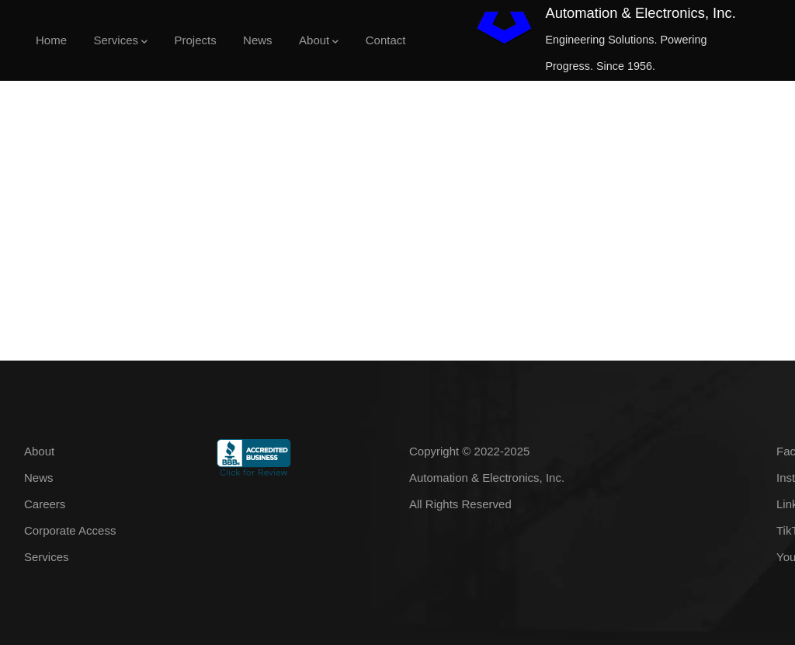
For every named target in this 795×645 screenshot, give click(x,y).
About (318, 41)
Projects (195, 40)
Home (51, 40)
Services (120, 41)
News (258, 40)
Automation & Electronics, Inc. (640, 13)
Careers (44, 504)
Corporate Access (70, 530)
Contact (386, 40)
